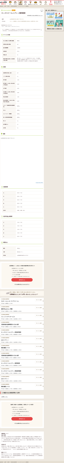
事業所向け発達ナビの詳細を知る (54, 28)
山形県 (4, 396)
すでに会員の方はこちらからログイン (22, 284)
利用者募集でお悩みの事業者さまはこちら (35, 15)
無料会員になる (22, 279)
